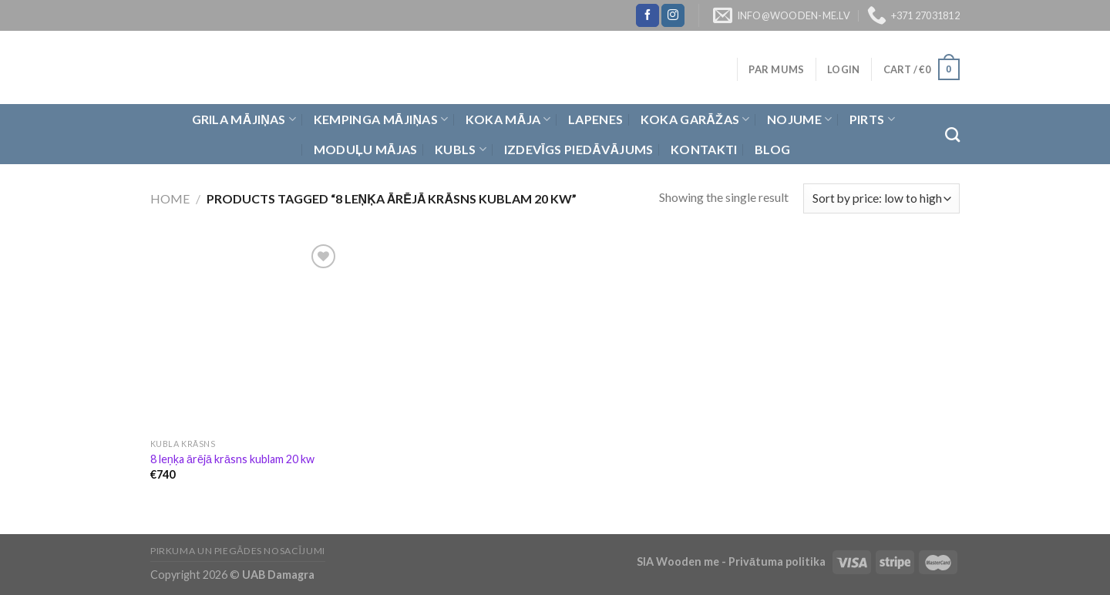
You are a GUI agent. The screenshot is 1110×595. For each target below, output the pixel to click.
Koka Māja (508, 119)
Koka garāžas (695, 119)
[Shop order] (881, 198)
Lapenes (595, 119)
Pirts (872, 119)
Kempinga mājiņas (381, 119)
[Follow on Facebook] (647, 15)
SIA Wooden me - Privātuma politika (732, 561)
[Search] (952, 134)
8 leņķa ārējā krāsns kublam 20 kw (232, 459)
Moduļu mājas (366, 149)
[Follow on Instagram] (672, 15)
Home (170, 198)
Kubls (460, 149)
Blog (772, 149)
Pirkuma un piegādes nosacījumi (237, 550)
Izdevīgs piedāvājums (579, 149)
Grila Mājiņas (244, 119)
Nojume (799, 119)
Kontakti (704, 149)
